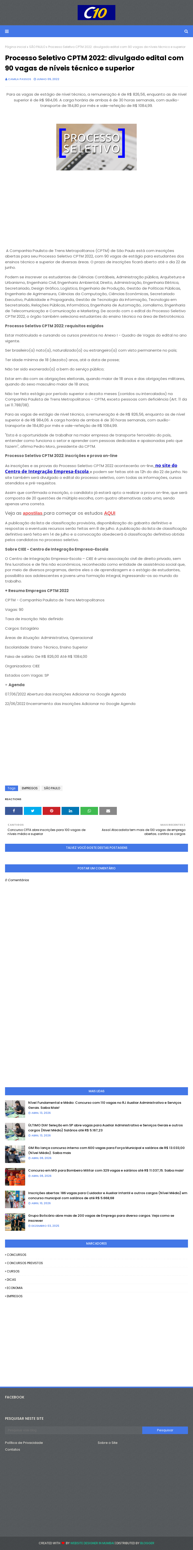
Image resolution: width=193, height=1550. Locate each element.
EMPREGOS (30, 788)
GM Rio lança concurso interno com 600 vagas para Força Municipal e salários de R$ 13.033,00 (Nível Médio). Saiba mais (106, 1150)
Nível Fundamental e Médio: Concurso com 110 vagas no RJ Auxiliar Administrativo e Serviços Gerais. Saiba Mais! (104, 1105)
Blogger (147, 1543)
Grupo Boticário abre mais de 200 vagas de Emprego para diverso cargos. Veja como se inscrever (101, 1218)
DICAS (11, 1279)
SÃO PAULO (37, 47)
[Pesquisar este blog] (73, 1430)
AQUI (109, 513)
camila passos (19, 79)
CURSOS (13, 1271)
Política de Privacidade (24, 1442)
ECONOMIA (15, 1288)
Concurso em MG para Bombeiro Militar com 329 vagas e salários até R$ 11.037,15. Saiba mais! (106, 1170)
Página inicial (15, 47)
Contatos (12, 1449)
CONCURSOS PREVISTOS (25, 1263)
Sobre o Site (108, 1442)
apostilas (33, 513)
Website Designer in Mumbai (92, 1543)
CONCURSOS (16, 1255)
